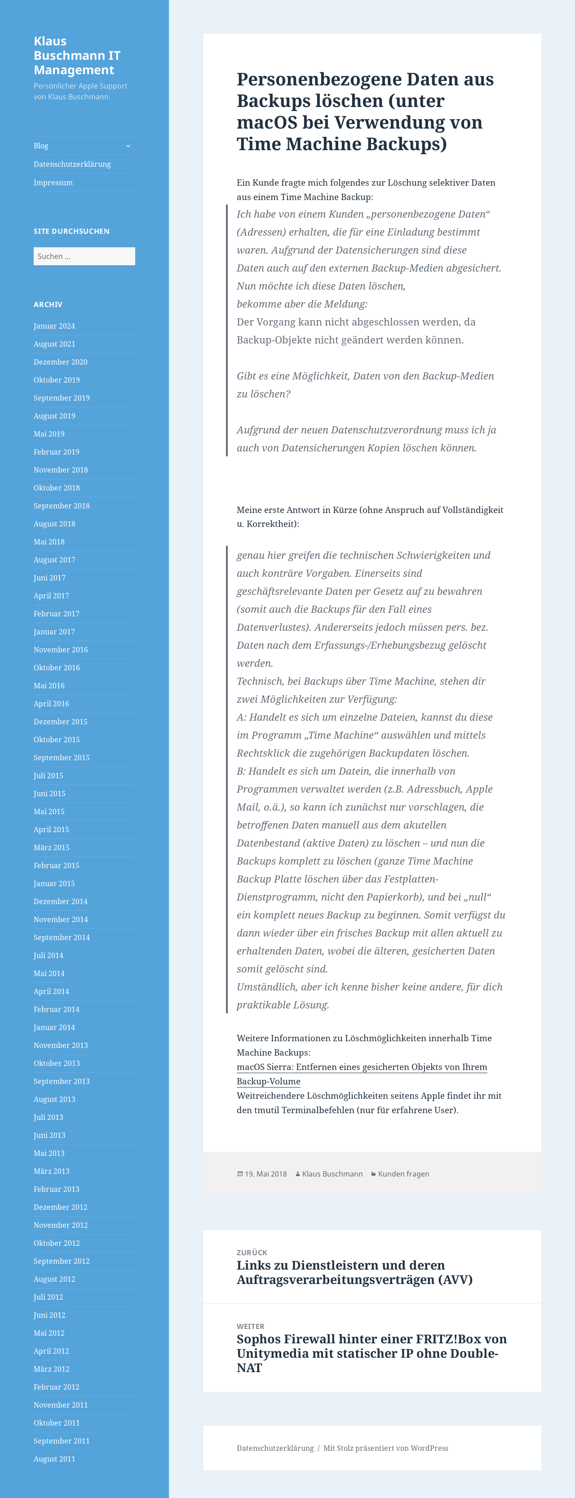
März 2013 (52, 1171)
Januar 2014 (54, 1027)
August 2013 (54, 1099)
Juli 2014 (48, 955)
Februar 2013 (57, 1189)
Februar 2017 (57, 614)
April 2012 (51, 1351)
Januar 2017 (54, 632)
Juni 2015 (50, 793)
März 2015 (52, 847)
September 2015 (62, 757)
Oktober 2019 (57, 380)
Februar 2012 (57, 1387)
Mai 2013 (49, 1153)
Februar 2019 (57, 452)
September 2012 (62, 1261)
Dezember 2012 (61, 1207)
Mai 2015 (49, 811)
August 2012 (54, 1279)
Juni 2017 (50, 578)
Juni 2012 (50, 1315)
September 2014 (62, 937)
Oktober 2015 (57, 740)
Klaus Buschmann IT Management (77, 55)
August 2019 (54, 416)
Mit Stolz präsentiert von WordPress (385, 1448)
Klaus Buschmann (332, 1174)
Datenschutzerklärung (72, 164)
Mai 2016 (49, 686)
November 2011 (61, 1405)
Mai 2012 (49, 1333)
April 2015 (51, 829)
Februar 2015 (57, 865)
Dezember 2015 (61, 722)
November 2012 (61, 1225)
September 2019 (62, 398)
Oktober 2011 (57, 1423)
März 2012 (52, 1369)
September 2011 (62, 1441)
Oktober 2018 (57, 488)
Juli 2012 (48, 1297)
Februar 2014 (57, 1009)
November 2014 (61, 919)
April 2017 (51, 596)
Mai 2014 (49, 973)
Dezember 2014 (61, 901)
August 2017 (54, 560)
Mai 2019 (49, 434)
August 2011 (54, 1459)
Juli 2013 (48, 1117)
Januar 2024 (54, 326)
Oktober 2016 (57, 668)
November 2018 (61, 470)
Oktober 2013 (57, 1063)
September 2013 (62, 1081)
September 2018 (62, 506)
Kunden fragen (403, 1174)
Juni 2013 (50, 1135)
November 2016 (61, 650)
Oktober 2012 (57, 1243)
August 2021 (54, 344)
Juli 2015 (48, 775)
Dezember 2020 (61, 362)
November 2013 (61, 1045)
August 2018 (54, 524)
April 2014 (51, 991)
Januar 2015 (54, 883)
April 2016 (51, 704)
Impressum (53, 182)
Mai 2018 (49, 542)
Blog (41, 146)
